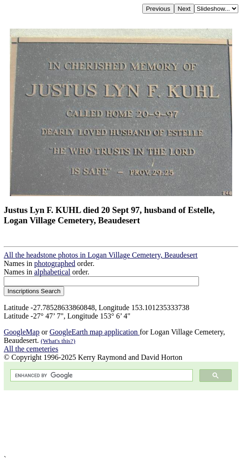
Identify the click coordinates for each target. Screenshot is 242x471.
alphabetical (52, 272)
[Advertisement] (121, 422)
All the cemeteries (31, 349)
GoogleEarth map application (94, 332)
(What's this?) (58, 340)
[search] (100, 375)
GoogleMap (21, 332)
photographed (54, 263)
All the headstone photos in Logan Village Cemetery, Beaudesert (101, 255)
